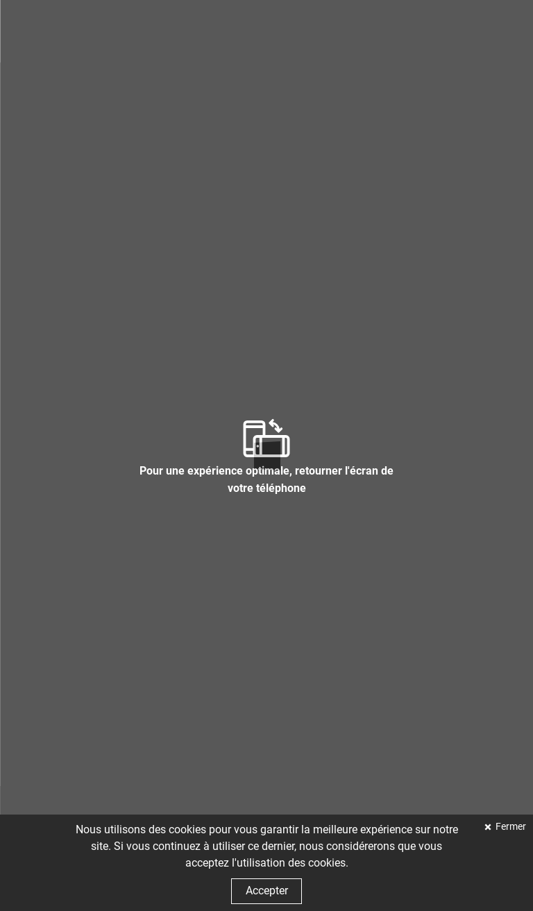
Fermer (509, 826)
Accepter (267, 890)
